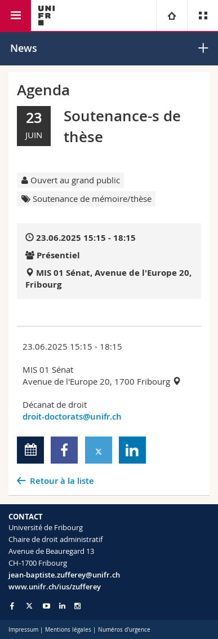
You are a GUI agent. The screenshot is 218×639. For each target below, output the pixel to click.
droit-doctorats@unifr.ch (72, 416)
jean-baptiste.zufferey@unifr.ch (64, 575)
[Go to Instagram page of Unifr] (77, 606)
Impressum (23, 629)
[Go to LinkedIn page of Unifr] (62, 606)
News (23, 48)
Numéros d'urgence (124, 629)
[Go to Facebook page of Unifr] (12, 606)
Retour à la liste (62, 481)
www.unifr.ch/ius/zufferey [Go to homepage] (54, 586)
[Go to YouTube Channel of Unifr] (46, 606)
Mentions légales (68, 629)
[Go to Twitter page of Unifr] (29, 606)
